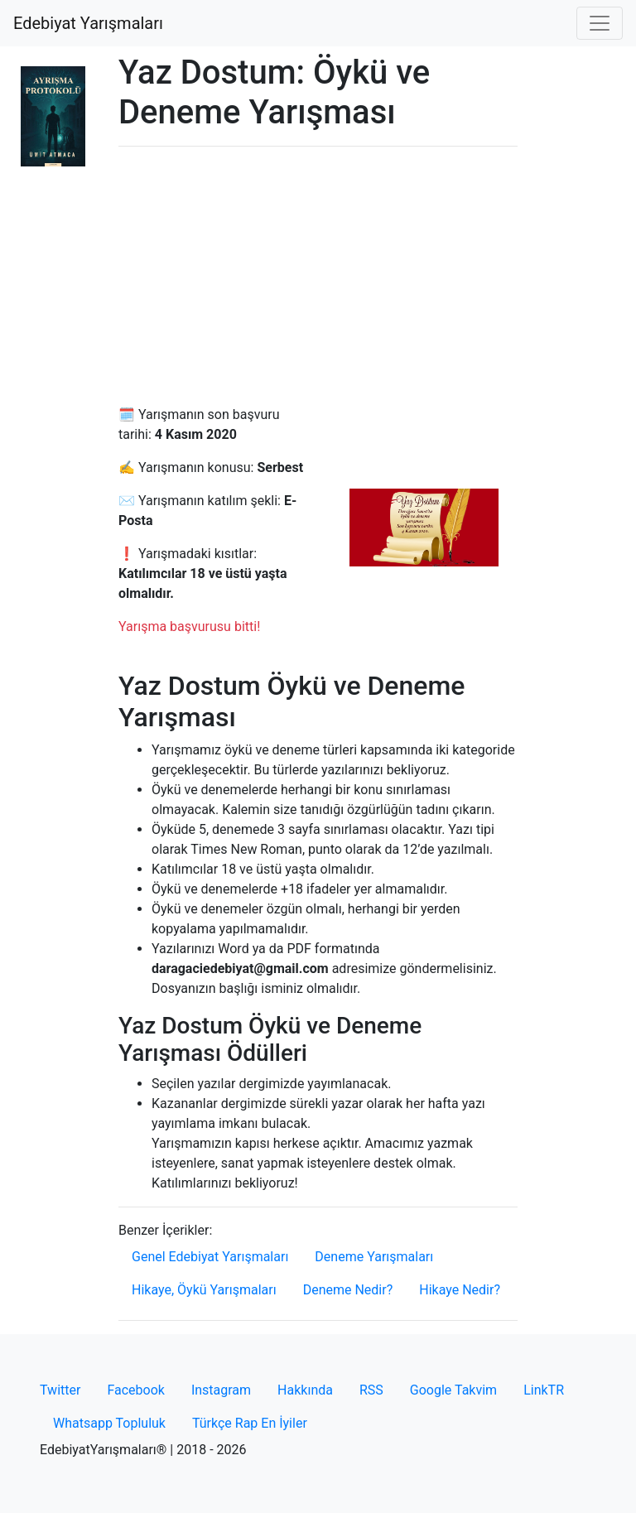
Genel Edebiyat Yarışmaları (210, 1257)
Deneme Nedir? (348, 1290)
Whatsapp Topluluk (109, 1423)
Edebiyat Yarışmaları (88, 23)
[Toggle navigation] (599, 23)
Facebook (135, 1390)
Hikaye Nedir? (459, 1290)
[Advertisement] (318, 276)
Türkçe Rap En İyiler (249, 1423)
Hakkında (305, 1390)
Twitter (60, 1390)
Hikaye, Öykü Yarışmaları (204, 1290)
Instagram (221, 1390)
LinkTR (543, 1390)
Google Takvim (453, 1390)
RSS (371, 1390)
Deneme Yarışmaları (374, 1257)
